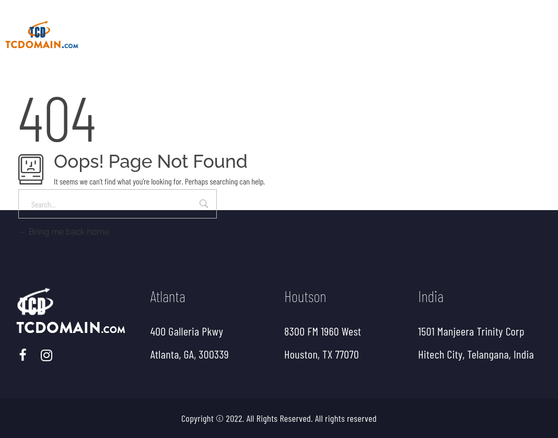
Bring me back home (63, 232)
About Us (223, 34)
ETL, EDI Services (313, 34)
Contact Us (521, 34)
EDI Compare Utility (423, 34)
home (167, 30)
